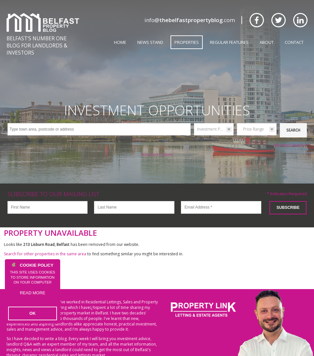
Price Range (253, 118)
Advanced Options (157, 142)
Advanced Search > (290, 132)
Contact (294, 42)
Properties (186, 42)
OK (32, 314)
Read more (33, 298)
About (267, 42)
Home (120, 42)
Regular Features (229, 42)
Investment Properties (215, 118)
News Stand (150, 42)
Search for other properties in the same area (45, 241)
